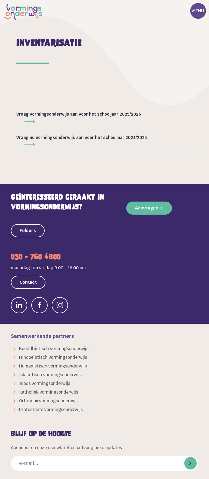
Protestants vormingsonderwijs (51, 409)
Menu (198, 11)
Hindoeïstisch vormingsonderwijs (53, 357)
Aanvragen (146, 208)
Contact (28, 282)
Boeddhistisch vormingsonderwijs (53, 348)
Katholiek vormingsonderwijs (48, 392)
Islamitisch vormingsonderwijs (50, 375)
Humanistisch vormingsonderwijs (53, 366)
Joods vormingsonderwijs (44, 383)
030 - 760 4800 (36, 257)
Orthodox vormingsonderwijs (48, 401)
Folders (28, 230)
